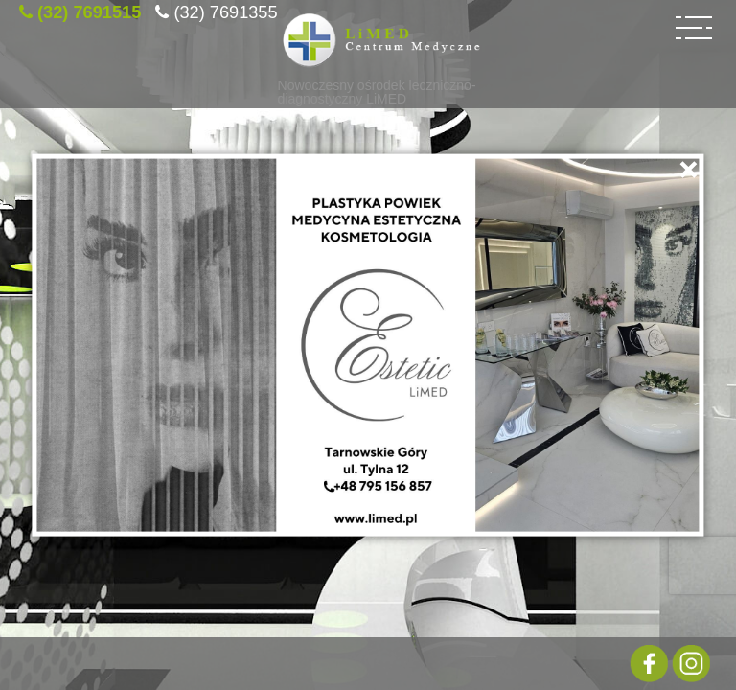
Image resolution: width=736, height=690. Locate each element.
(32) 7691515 (89, 9)
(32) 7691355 (225, 9)
